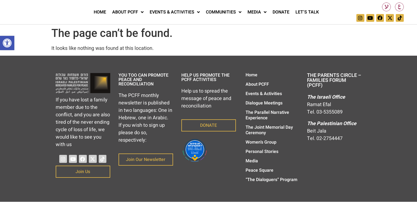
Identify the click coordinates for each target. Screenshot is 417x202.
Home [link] (100, 12)
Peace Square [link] (259, 170)
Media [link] (257, 12)
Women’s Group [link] (261, 142)
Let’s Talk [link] (307, 12)
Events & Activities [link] (175, 12)
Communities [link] (223, 12)
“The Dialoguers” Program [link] (271, 179)
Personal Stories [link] (262, 151)
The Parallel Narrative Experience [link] (267, 115)
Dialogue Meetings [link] (264, 103)
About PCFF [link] (128, 12)
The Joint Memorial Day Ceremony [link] (269, 130)
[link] (7, 43)
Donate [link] (281, 12)
